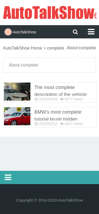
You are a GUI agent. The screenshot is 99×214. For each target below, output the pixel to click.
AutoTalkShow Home (22, 48)
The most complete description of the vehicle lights (60, 94)
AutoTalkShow (49, 12)
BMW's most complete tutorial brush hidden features (57, 119)
